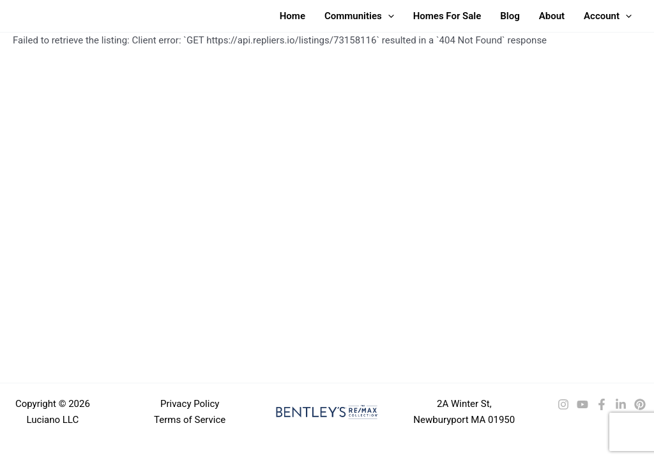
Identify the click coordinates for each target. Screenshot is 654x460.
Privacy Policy (189, 404)
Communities (359, 16)
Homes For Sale (447, 16)
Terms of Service (189, 419)
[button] (388, 16)
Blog (509, 16)
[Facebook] (601, 404)
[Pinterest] (640, 404)
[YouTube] (582, 404)
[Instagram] (563, 404)
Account (608, 16)
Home (292, 16)
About (552, 16)
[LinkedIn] (621, 404)
